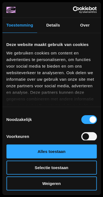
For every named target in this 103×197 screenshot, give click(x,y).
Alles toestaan (52, 151)
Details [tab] (53, 25)
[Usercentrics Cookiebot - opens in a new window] (73, 9)
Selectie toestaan (51, 167)
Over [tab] (85, 25)
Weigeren (51, 183)
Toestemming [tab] (19, 25)
